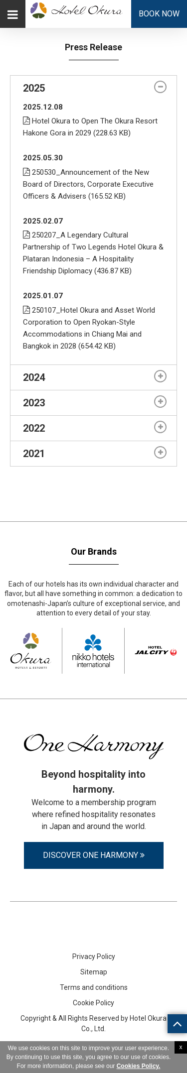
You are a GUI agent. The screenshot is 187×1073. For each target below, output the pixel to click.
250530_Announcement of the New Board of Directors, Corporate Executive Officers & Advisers (88, 184)
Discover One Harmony (94, 855)
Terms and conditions (94, 987)
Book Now (159, 13)
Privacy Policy (93, 956)
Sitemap (93, 972)
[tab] (93, 88)
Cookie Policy (93, 1003)
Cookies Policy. (139, 1066)
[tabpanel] (93, 233)
